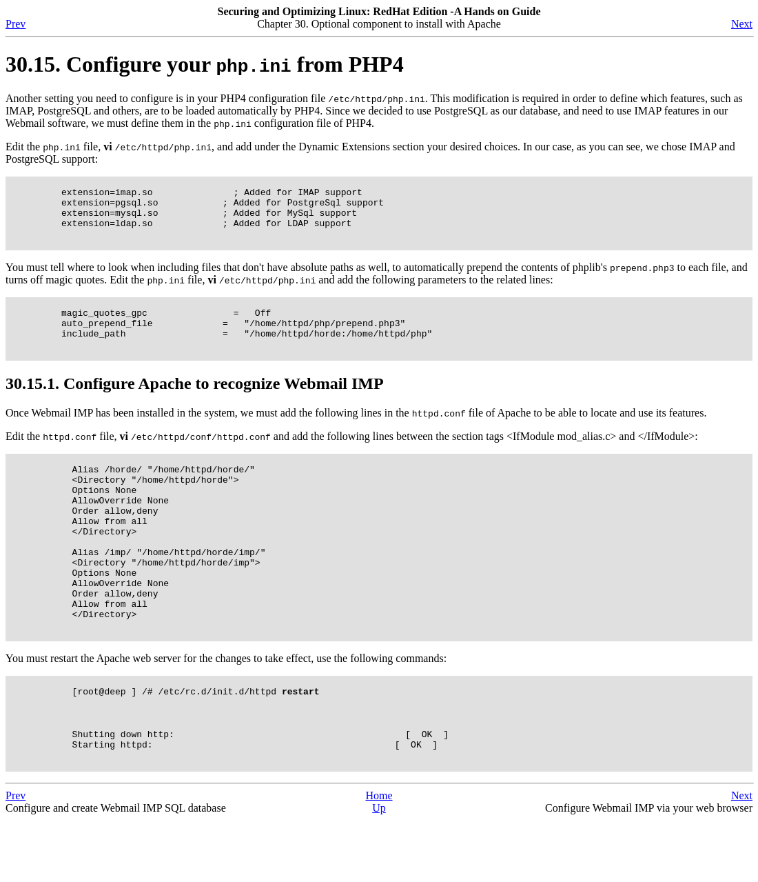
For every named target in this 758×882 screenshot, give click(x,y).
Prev (15, 24)
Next (741, 24)
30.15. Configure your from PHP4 (205, 64)
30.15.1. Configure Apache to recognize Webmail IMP (195, 402)
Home (378, 857)
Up (379, 870)
